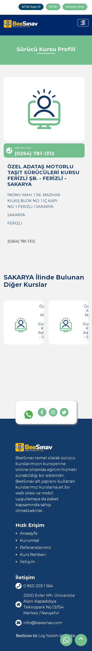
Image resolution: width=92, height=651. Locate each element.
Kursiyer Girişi (75, 7)
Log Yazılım (49, 635)
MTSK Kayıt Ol (31, 7)
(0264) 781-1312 (21, 241)
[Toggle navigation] (83, 22)
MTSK (53, 7)
